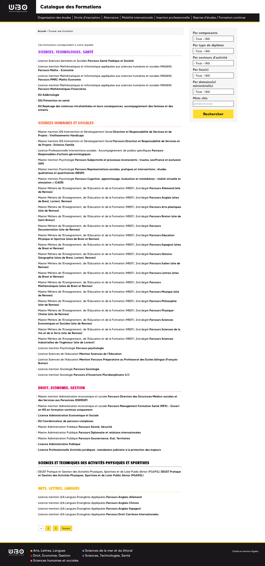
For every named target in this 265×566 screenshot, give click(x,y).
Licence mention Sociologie (68, 369)
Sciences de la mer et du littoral (107, 551)
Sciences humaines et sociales (54, 560)
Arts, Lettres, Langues (48, 551)
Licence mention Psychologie (71, 348)
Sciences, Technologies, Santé (106, 555)
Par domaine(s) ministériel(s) (204, 84)
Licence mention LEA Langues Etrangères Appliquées (90, 497)
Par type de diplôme (208, 45)
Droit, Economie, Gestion (50, 555)
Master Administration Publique (75, 426)
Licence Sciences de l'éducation (80, 354)
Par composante (205, 33)
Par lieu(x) (201, 70)
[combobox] (213, 39)
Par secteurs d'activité (210, 57)
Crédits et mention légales (245, 551)
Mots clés (200, 98)
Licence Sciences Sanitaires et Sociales (86, 61)
